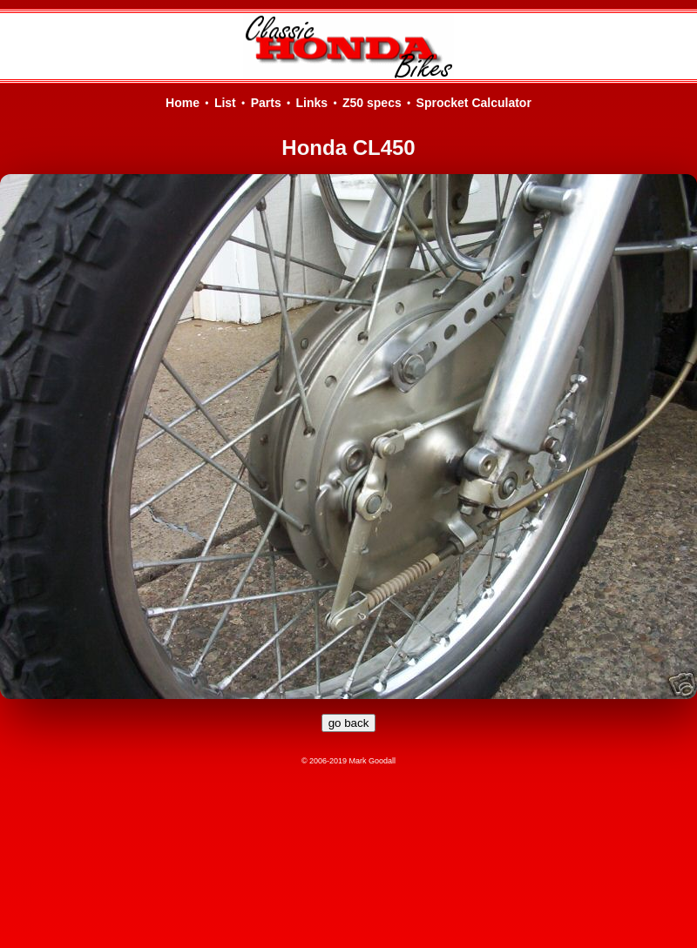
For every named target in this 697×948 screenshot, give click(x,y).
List (225, 103)
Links (312, 103)
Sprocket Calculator (473, 103)
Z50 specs (372, 103)
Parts (266, 103)
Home (183, 103)
